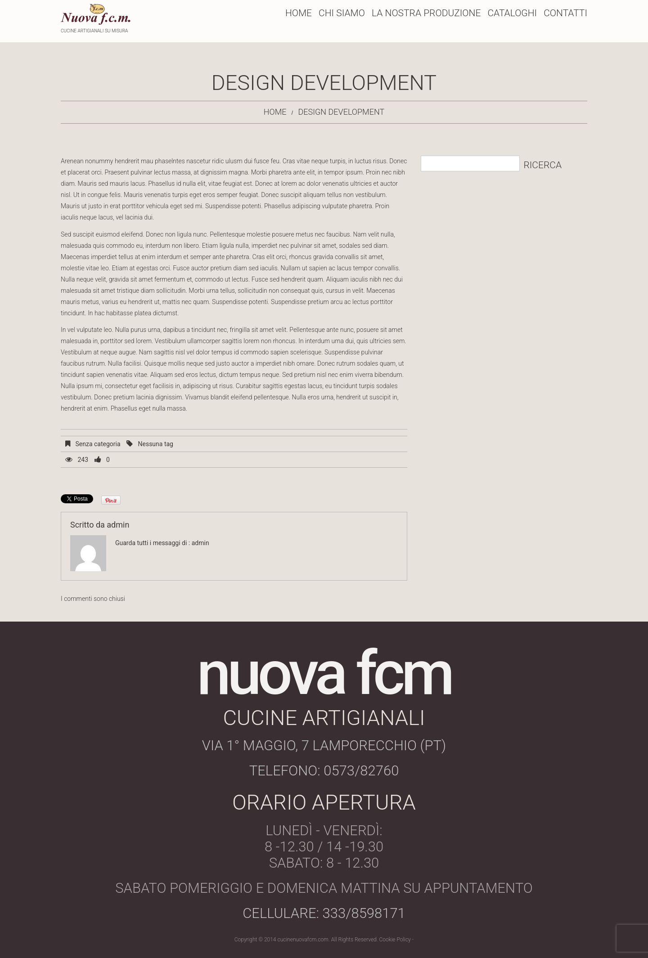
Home (298, 13)
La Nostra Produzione (426, 13)
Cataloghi (512, 13)
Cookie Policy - (396, 939)
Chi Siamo (342, 13)
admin (118, 524)
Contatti (565, 13)
